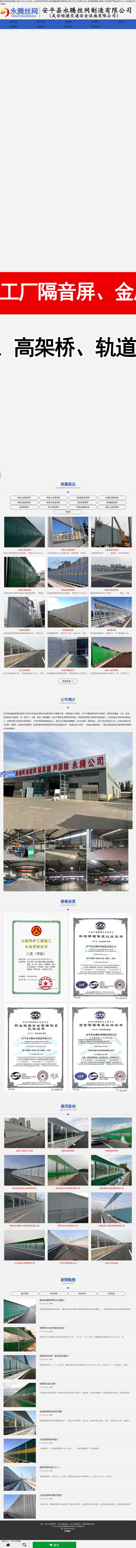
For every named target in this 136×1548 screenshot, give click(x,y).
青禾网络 (16, 1541)
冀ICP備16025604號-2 (68, 1529)
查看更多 (68, 681)
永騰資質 (13, 26)
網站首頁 (13, 22)
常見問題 (68, 26)
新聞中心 (122, 22)
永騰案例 (95, 22)
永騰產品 (68, 22)
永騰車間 (41, 26)
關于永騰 (41, 22)
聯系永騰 (95, 26)
